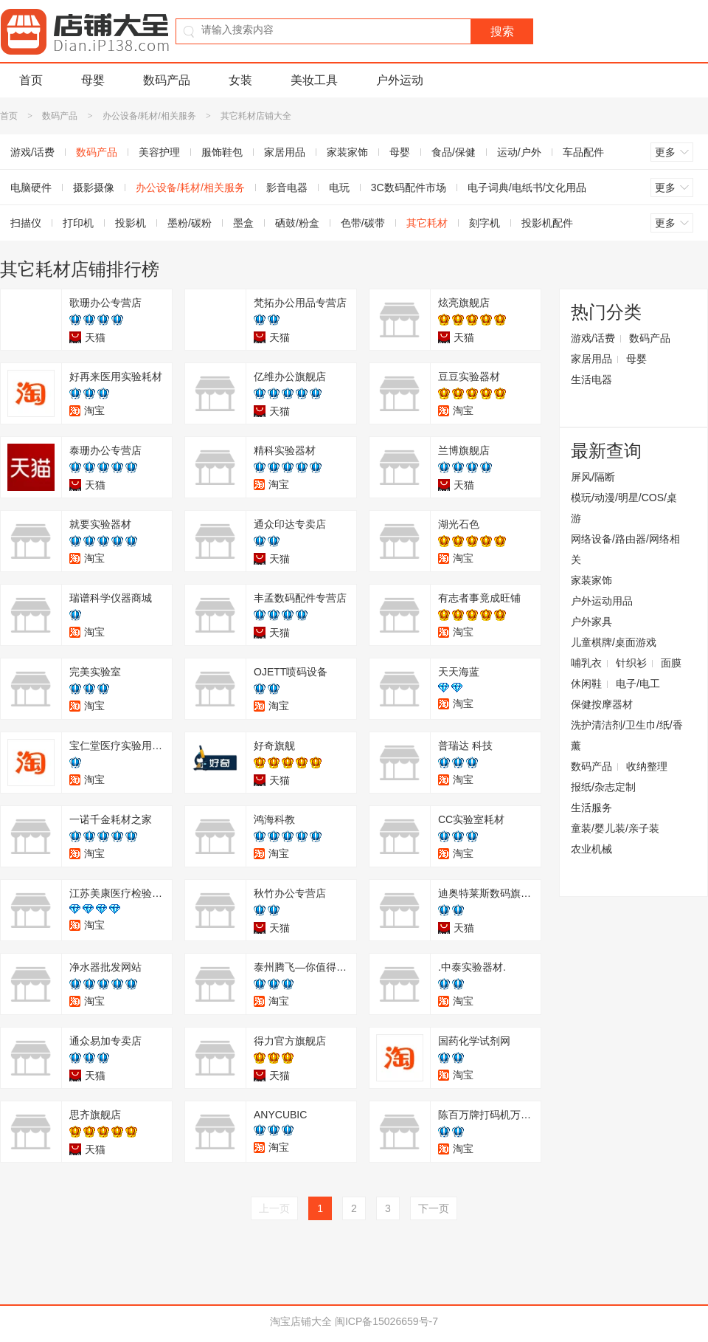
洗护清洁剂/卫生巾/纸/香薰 (627, 735)
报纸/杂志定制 (603, 787)
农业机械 (591, 849)
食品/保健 (453, 152)
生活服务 (591, 807)
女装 (240, 80)
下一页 (433, 1208)
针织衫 (631, 663)
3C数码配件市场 (408, 187)
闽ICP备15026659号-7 (386, 1321)
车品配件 (583, 152)
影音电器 (287, 187)
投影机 (130, 223)
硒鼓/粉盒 (297, 223)
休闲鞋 (586, 683)
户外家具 (591, 621)
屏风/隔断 (593, 477)
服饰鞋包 (222, 152)
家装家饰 (347, 152)
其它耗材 (427, 223)
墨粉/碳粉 (189, 223)
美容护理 (159, 152)
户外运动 (399, 80)
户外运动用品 (602, 601)
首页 (31, 80)
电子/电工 (638, 683)
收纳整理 (646, 766)
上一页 (274, 1208)
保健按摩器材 (602, 704)
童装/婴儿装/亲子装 (615, 828)
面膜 (671, 663)
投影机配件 (547, 223)
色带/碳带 (363, 223)
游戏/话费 (593, 338)
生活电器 (591, 379)
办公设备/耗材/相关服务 (149, 116)
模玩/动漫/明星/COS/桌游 (624, 508)
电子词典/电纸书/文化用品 (527, 187)
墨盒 (243, 223)
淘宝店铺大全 (301, 1321)
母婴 (93, 80)
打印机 (78, 223)
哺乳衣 (586, 663)
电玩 (339, 187)
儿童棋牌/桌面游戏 (613, 642)
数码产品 (166, 80)
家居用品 (284, 152)
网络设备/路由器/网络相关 (625, 549)
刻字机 (484, 223)
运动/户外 (519, 152)
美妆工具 (314, 80)
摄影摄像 (93, 187)
